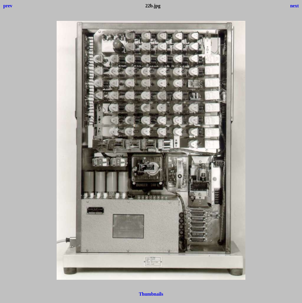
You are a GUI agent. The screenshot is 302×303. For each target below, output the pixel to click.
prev (7, 5)
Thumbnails (151, 294)
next (294, 5)
